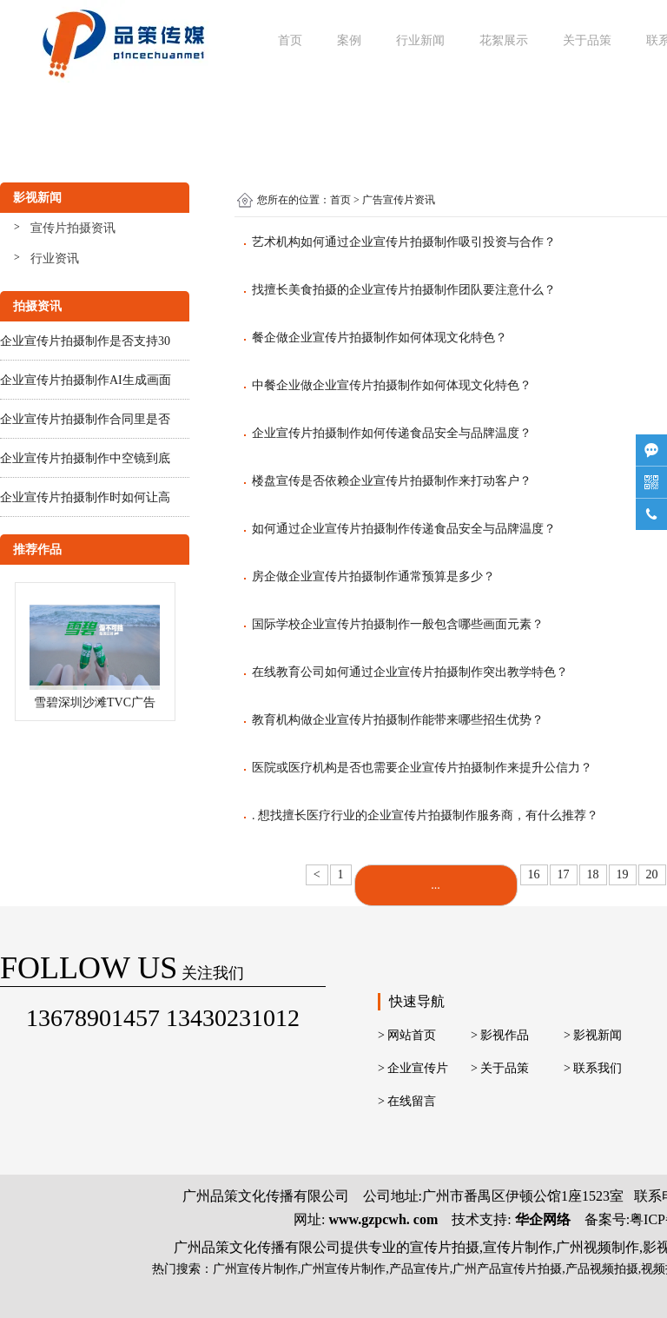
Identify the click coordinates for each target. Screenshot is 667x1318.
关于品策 (587, 40)
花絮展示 (503, 40)
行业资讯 (54, 258)
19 (623, 874)
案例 (349, 40)
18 (593, 874)
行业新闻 (420, 40)
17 (564, 874)
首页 (290, 40)
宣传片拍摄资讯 (73, 228)
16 (534, 874)
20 (652, 874)
